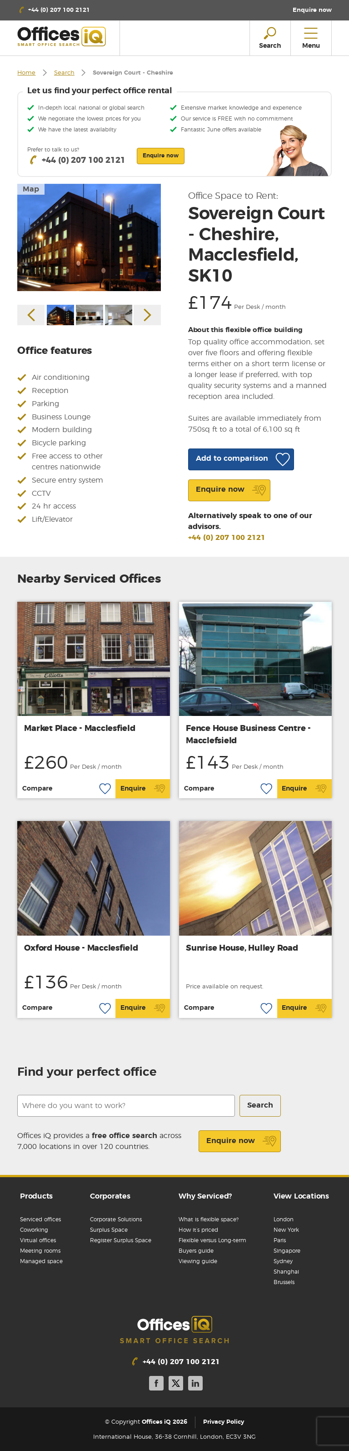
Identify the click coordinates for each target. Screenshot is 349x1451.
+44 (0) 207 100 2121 (226, 537)
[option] (89, 238)
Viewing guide (198, 1261)
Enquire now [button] (161, 155)
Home (26, 73)
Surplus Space (109, 1230)
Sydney (283, 1261)
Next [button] (147, 315)
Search (64, 73)
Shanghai (286, 1272)
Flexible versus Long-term (212, 1240)
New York (286, 1230)
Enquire (142, 789)
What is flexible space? (209, 1219)
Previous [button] (31, 315)
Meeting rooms (40, 1251)
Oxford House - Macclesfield (81, 948)
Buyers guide (196, 1251)
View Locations (301, 1196)
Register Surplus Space (120, 1240)
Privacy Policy (223, 1422)
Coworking (34, 1230)
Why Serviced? (205, 1196)
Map (31, 189)
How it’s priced (198, 1230)
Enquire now (241, 1141)
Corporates (110, 1196)
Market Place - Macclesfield (79, 729)
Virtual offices (38, 1240)
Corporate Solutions (116, 1219)
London (284, 1219)
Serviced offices (40, 1219)
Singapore (287, 1251)
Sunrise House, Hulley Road (242, 948)
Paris (280, 1240)
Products (36, 1196)
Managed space (41, 1261)
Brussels (284, 1282)
